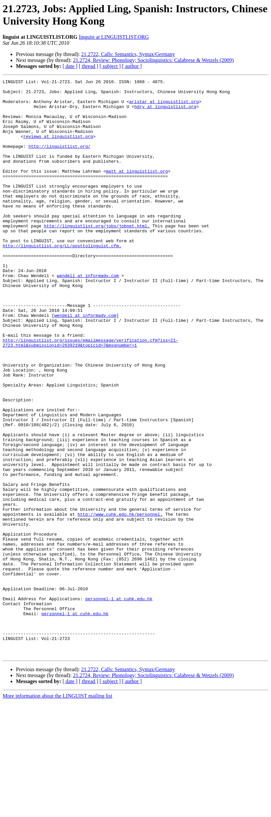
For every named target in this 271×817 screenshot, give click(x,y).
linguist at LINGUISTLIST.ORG (114, 37)
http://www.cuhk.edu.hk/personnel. (119, 602)
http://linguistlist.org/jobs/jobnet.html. (97, 256)
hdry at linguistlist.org (165, 112)
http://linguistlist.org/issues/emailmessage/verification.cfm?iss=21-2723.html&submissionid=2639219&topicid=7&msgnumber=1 (90, 396)
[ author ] (132, 66)
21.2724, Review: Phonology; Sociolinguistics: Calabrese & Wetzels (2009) (153, 60)
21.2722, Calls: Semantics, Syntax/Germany (128, 54)
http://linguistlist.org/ (59, 160)
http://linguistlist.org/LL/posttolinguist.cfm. (62, 279)
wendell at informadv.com (88, 315)
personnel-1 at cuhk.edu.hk (119, 703)
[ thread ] (88, 66)
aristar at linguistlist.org (164, 106)
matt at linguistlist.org (137, 190)
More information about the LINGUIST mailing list (57, 811)
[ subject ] (110, 66)
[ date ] (70, 66)
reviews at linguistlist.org (58, 148)
